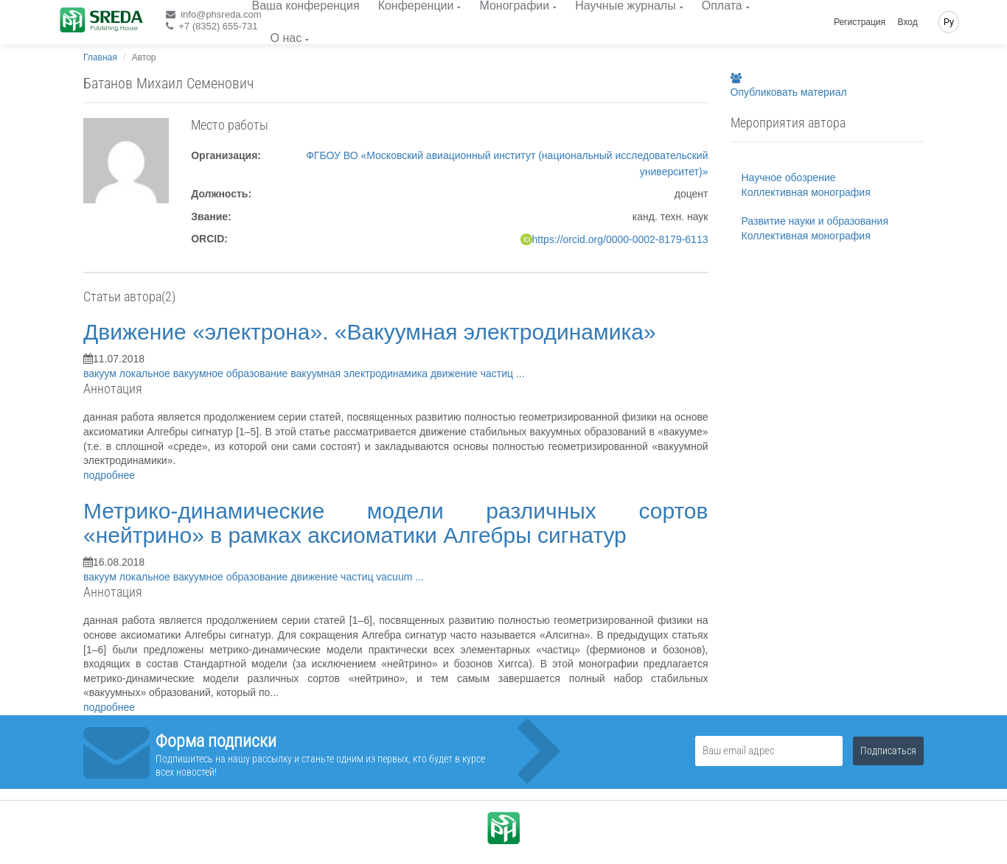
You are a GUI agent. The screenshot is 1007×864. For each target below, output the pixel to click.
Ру (949, 22)
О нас (286, 38)
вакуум (101, 373)
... (520, 373)
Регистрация (859, 22)
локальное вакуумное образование (205, 373)
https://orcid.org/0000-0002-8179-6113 (620, 239)
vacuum (395, 577)
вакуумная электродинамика (360, 373)
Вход (908, 22)
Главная (100, 57)
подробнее (109, 475)
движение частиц (473, 373)
